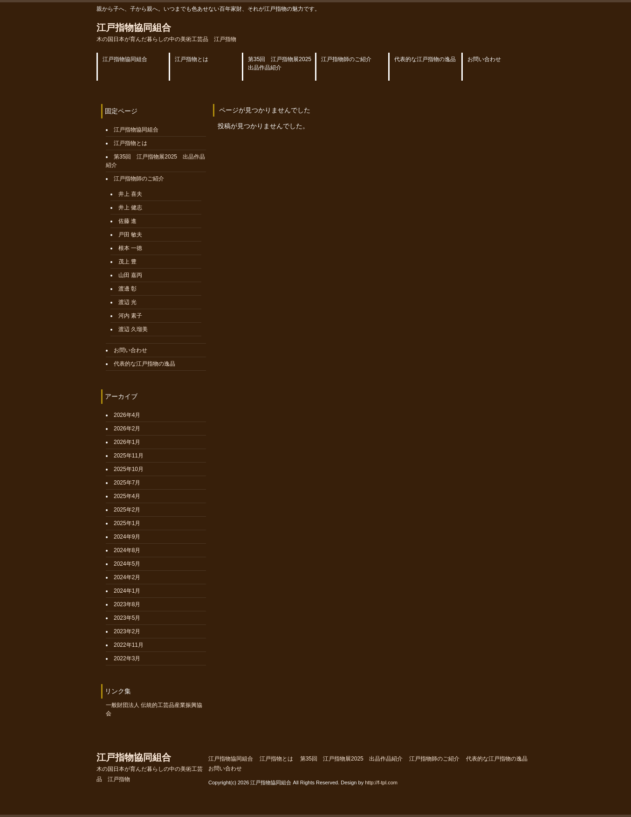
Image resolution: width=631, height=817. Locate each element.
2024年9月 (127, 536)
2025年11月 (129, 455)
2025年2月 (127, 509)
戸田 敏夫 (130, 234)
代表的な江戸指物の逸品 (144, 363)
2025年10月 (129, 469)
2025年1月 (127, 523)
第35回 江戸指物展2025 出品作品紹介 (351, 758)
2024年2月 (127, 577)
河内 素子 (130, 315)
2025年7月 (127, 482)
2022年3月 (127, 658)
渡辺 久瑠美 (133, 329)
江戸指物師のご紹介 (139, 178)
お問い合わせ (130, 350)
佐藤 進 (127, 221)
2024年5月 (127, 564)
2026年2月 (127, 428)
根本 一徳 (130, 248)
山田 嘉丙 (130, 275)
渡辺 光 (127, 302)
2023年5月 (127, 618)
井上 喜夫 (130, 194)
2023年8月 (127, 604)
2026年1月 (127, 442)
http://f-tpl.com (381, 782)
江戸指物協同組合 (166, 32)
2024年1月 (127, 591)
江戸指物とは (130, 143)
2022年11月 (129, 645)
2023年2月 (127, 631)
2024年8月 (127, 550)
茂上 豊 (127, 261)
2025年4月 (127, 496)
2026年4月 (127, 415)
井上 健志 (130, 207)
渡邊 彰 (127, 288)
